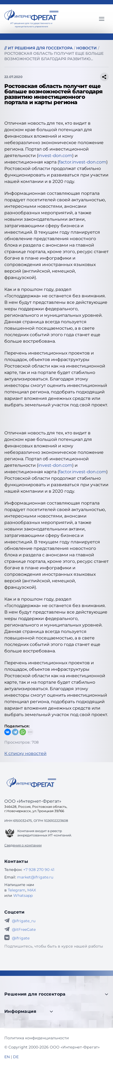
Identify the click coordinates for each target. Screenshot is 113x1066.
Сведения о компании (23, 845)
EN (7, 1056)
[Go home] (31, 782)
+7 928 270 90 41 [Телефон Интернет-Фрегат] (38, 869)
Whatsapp (23, 895)
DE (16, 1056)
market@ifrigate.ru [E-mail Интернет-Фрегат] (35, 877)
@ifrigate (20, 938)
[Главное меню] (102, 19)
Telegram (16, 890)
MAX (31, 890)
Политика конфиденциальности (36, 1038)
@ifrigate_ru (23, 920)
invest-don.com (55, 155)
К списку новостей (25, 753)
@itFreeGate (24, 929)
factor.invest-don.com (82, 162)
